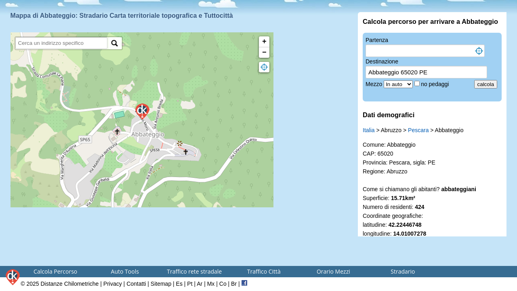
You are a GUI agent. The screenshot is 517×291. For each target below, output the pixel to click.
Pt (189, 283)
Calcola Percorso (55, 271)
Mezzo (375, 84)
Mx (211, 283)
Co (223, 283)
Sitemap (161, 283)
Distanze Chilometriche (69, 283)
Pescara (418, 130)
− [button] (264, 52)
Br (234, 283)
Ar (199, 283)
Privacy (112, 283)
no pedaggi (435, 84)
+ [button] (264, 41)
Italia (369, 130)
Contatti (136, 283)
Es (179, 283)
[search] (61, 43)
